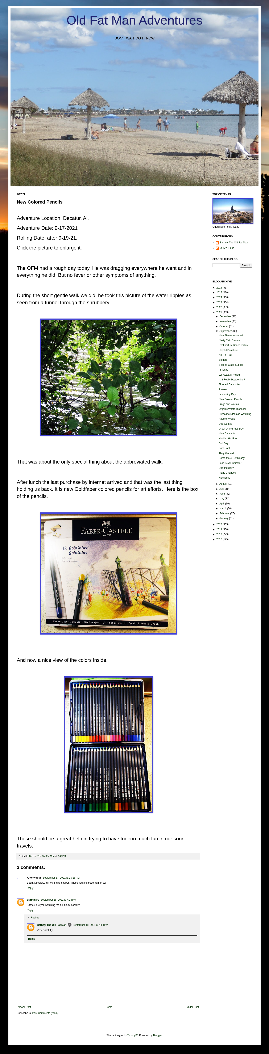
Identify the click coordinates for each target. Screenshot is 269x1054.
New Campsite (227, 433)
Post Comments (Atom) (45, 1013)
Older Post (193, 1007)
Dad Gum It (225, 423)
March (223, 508)
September (225, 331)
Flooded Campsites (229, 384)
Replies (35, 917)
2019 (219, 529)
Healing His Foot (228, 438)
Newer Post (24, 1007)
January (224, 518)
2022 (219, 307)
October (224, 326)
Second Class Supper (231, 364)
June (222, 493)
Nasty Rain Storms (229, 340)
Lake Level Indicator (230, 463)
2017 (219, 539)
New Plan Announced (231, 335)
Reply (30, 888)
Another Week (227, 418)
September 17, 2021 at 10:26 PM (61, 877)
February (224, 513)
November (225, 321)
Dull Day (223, 443)
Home (108, 1007)
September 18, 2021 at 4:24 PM (58, 899)
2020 (219, 524)
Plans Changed (227, 472)
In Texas (223, 369)
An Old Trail (225, 355)
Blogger (157, 1035)
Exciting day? (226, 467)
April (222, 503)
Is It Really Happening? (232, 379)
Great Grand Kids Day (231, 428)
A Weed (223, 389)
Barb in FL (33, 899)
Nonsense (224, 477)
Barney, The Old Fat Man (51, 924)
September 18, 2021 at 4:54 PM (90, 924)
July (222, 488)
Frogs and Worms (229, 404)
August (223, 483)
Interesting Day (227, 394)
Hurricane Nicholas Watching (235, 414)
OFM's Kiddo (227, 248)
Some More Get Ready (232, 458)
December (225, 316)
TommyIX (132, 1035)
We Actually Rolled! (229, 374)
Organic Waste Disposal (232, 408)
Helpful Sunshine (228, 350)
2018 (219, 534)
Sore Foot (224, 448)
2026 (219, 287)
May (222, 498)
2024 (219, 297)
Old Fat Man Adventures (135, 20)
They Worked (226, 453)
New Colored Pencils (230, 399)
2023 (219, 302)
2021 (219, 312)
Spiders (223, 359)
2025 (219, 292)
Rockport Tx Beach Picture (234, 345)
